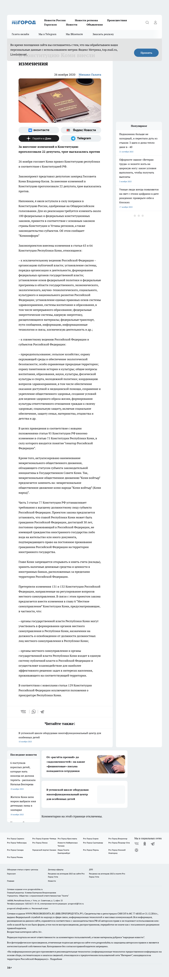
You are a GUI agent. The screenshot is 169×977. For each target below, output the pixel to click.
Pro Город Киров (90, 838)
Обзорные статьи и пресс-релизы (22, 869)
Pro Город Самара (15, 850)
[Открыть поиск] (147, 22)
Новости (71, 24)
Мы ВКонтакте (74, 34)
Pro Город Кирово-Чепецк (44, 838)
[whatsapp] (34, 711)
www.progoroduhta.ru (33, 889)
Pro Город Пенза (39, 842)
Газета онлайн (20, 34)
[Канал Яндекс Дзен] (39, 138)
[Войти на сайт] (155, 22)
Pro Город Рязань (15, 857)
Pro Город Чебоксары (17, 842)
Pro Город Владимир (117, 838)
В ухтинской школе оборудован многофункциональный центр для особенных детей (60, 737)
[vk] (23, 711)
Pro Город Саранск (15, 838)
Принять (146, 52)
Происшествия (117, 20)
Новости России (55, 20)
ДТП (91, 869)
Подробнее (56, 959)
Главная (10, 881)
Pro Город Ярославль (67, 838)
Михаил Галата (90, 74)
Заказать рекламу (103, 34)
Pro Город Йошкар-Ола (119, 842)
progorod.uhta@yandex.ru (19, 908)
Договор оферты (55, 869)
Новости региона (86, 20)
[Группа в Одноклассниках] (145, 843)
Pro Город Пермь (91, 850)
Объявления (95, 24)
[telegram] (43, 711)
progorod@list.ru (76, 903)
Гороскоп (50, 24)
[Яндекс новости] (81, 130)
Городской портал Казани (44, 850)
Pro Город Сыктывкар (93, 842)
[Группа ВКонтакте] (39, 130)
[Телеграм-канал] (81, 138)
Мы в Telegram (47, 34)
